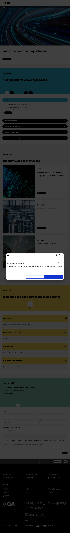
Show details (57, 273)
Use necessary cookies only (34, 276)
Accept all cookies (53, 276)
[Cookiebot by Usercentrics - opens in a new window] (57, 255)
